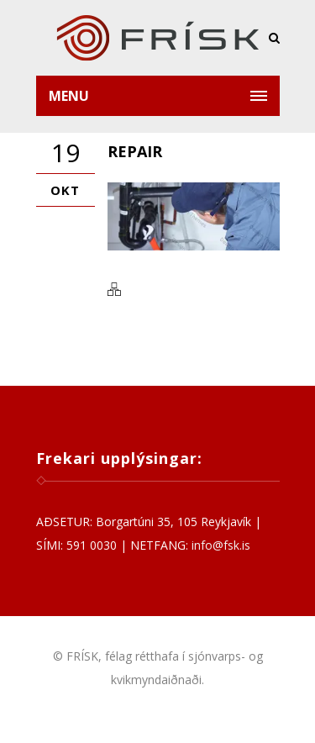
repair (135, 151)
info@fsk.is (221, 545)
